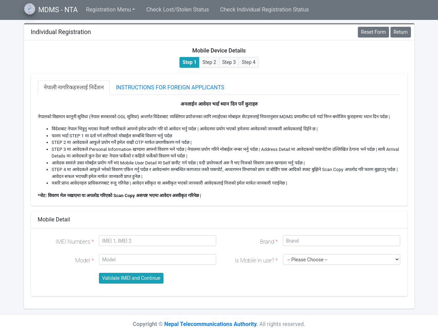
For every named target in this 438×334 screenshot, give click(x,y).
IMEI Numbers (75, 241)
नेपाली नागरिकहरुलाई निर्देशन (74, 87)
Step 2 (209, 62)
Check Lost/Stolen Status (177, 9)
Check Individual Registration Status (264, 9)
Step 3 (229, 62)
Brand (269, 241)
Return (401, 32)
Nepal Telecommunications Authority (210, 324)
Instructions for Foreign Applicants (170, 87)
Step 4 (248, 62)
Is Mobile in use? (256, 260)
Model (84, 260)
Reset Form (373, 32)
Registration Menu (108, 9)
